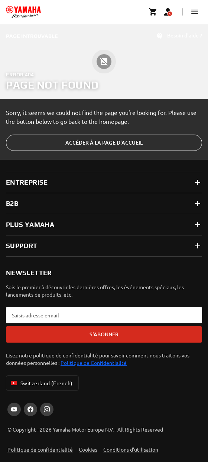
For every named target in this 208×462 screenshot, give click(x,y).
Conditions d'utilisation (130, 449)
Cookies (88, 449)
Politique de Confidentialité (94, 362)
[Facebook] (30, 409)
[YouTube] (14, 409)
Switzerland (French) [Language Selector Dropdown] (40, 383)
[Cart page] (153, 11)
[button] (194, 11)
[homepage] (23, 12)
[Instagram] (46, 409)
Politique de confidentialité (40, 449)
